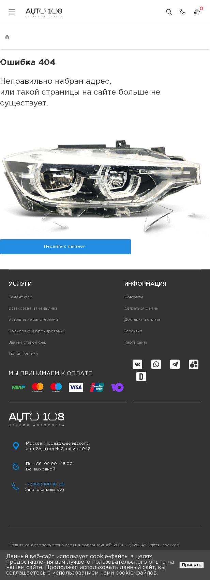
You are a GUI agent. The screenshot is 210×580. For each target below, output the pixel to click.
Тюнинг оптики (23, 353)
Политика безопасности (35, 545)
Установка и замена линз (33, 308)
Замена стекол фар (28, 342)
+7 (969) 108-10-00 (45, 484)
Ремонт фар (20, 297)
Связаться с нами (141, 308)
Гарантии (133, 331)
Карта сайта (135, 342)
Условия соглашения (85, 545)
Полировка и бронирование (37, 331)
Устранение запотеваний (33, 319)
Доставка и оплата (142, 319)
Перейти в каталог (64, 246)
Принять (191, 565)
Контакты (133, 297)
